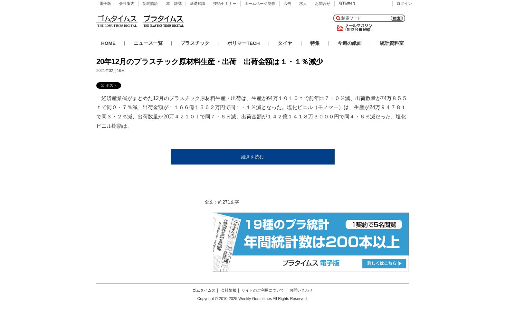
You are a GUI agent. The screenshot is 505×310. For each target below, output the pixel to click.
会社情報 (228, 290)
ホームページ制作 (259, 3)
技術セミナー (224, 3)
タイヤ (285, 43)
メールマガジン (353, 28)
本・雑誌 (174, 3)
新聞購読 (150, 3)
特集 (315, 43)
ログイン (404, 3)
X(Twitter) (346, 3)
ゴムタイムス (203, 290)
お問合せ (322, 3)
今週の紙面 (350, 43)
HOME (108, 43)
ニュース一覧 (148, 43)
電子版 (105, 3)
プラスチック (194, 43)
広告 (287, 3)
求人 (303, 3)
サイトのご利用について (263, 290)
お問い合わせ (301, 290)
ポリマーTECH (243, 43)
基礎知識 (197, 3)
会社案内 (127, 3)
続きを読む (252, 156)
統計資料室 (392, 43)
